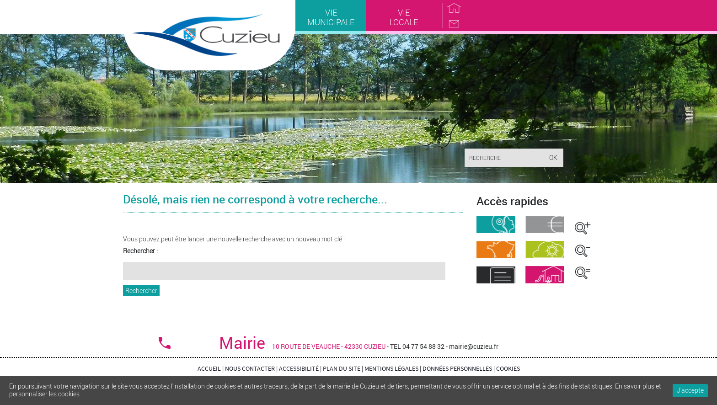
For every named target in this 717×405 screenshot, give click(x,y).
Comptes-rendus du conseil (495, 274)
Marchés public (544, 224)
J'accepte (690, 390)
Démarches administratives (495, 224)
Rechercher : (140, 251)
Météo (544, 249)
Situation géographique (495, 249)
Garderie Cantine (544, 274)
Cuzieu (209, 36)
